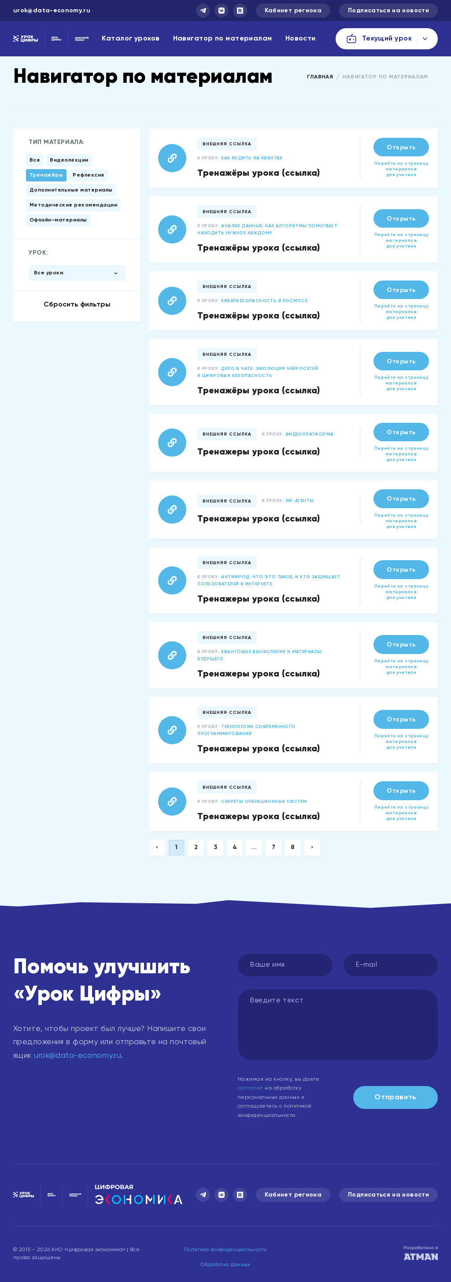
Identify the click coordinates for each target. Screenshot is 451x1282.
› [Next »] (312, 847)
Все (35, 160)
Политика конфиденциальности (225, 1249)
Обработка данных (225, 1264)
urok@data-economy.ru (51, 10)
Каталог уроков (130, 38)
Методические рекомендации (73, 205)
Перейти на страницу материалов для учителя (401, 169)
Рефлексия (88, 175)
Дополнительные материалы (71, 190)
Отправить (395, 1097)
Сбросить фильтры (77, 304)
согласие (250, 1088)
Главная (320, 77)
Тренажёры (46, 175)
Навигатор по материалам (222, 38)
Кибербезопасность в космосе (264, 301)
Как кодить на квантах (251, 158)
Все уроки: (49, 273)
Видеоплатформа (310, 434)
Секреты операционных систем (264, 801)
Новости (300, 38)
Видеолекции (69, 160)
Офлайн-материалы (58, 220)
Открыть (401, 147)
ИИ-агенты (300, 501)
